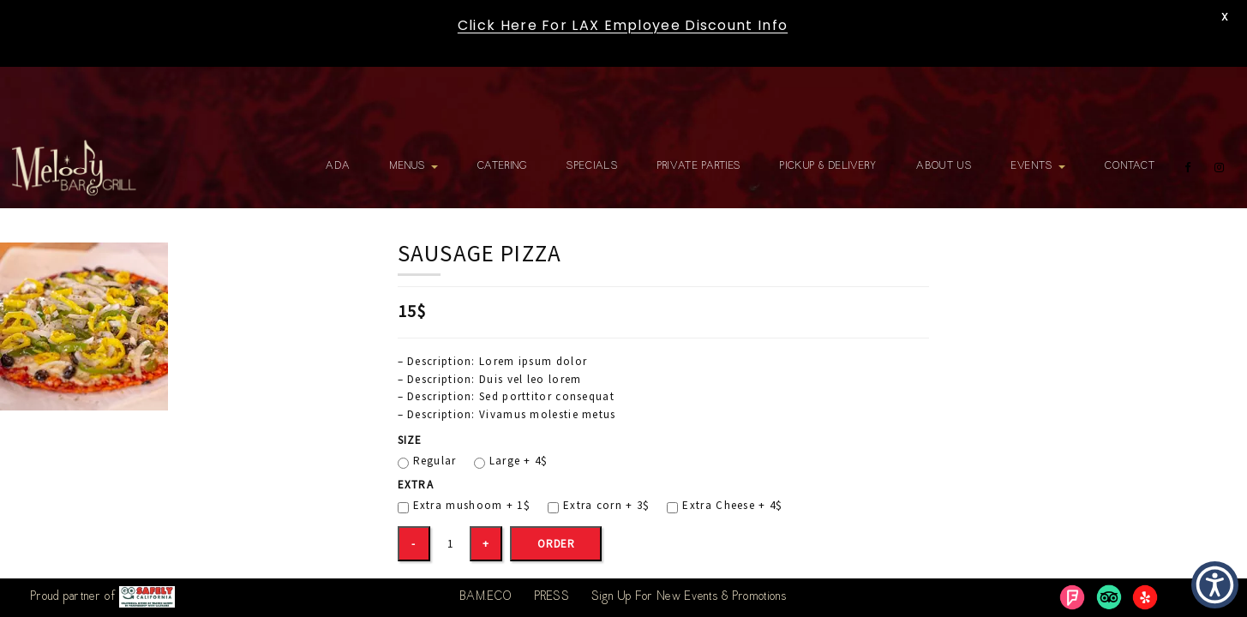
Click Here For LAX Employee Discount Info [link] (623, 25)
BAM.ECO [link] (486, 597)
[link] (73, 167)
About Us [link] (943, 166)
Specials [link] (592, 166)
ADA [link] (338, 166)
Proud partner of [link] (103, 597)
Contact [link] (1130, 166)
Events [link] (1038, 166)
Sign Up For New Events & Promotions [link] (689, 597)
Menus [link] (414, 166)
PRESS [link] (552, 597)
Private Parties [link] (699, 166)
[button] (1214, 584)
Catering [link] (502, 166)
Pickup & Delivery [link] (828, 166)
